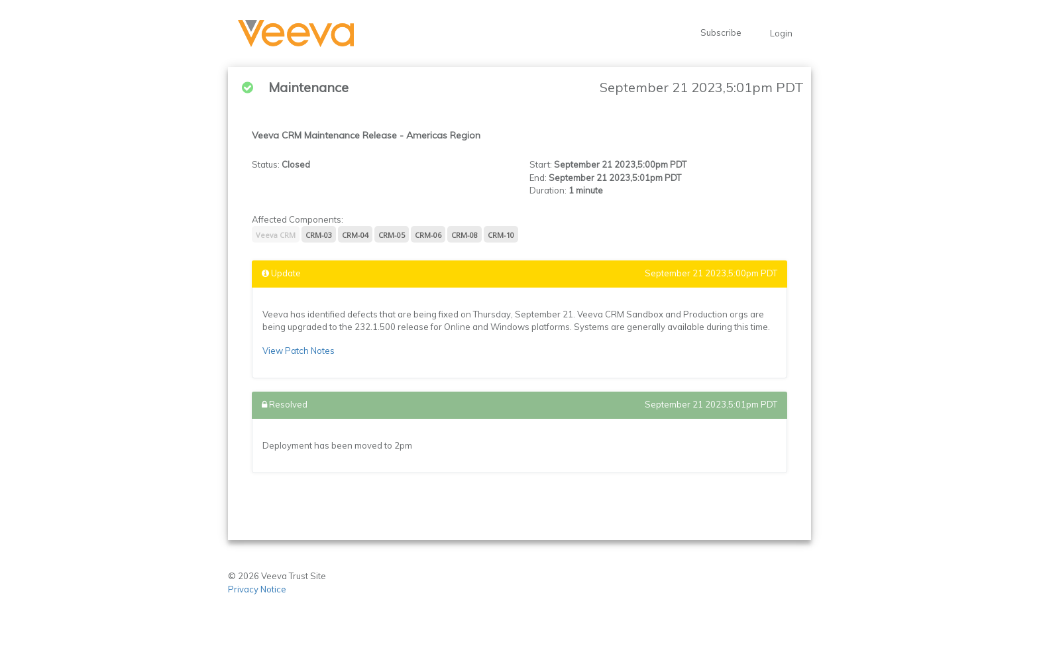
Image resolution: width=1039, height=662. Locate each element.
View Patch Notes (298, 350)
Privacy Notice (258, 589)
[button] (296, 33)
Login (781, 33)
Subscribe (720, 32)
